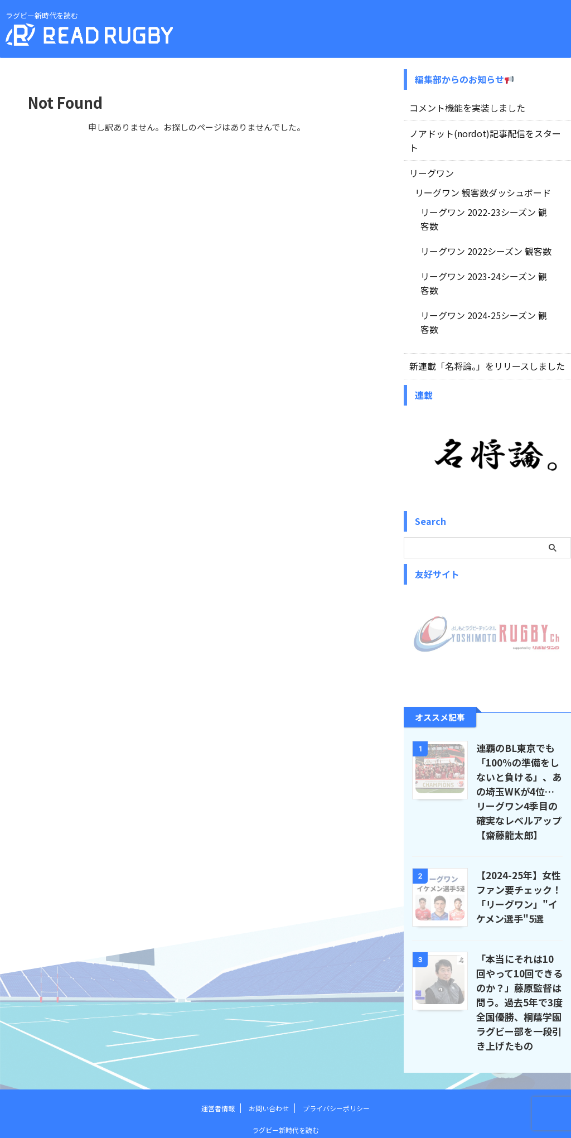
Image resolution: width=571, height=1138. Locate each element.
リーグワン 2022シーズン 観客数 (477, 220)
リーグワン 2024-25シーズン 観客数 (483, 269)
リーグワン (428, 157)
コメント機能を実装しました (460, 107)
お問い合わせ (269, 1047)
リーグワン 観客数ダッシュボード (474, 176)
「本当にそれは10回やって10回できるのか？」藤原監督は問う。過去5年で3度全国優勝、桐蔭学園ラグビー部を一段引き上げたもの (519, 941)
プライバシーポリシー (336, 1047)
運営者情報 (218, 1047)
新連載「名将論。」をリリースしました (477, 305)
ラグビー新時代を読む (285, 1069)
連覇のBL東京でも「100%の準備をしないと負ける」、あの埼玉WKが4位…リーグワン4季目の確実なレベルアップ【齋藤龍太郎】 (519, 730)
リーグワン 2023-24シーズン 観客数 (483, 244)
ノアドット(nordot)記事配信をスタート (479, 132)
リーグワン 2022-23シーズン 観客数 (483, 195)
